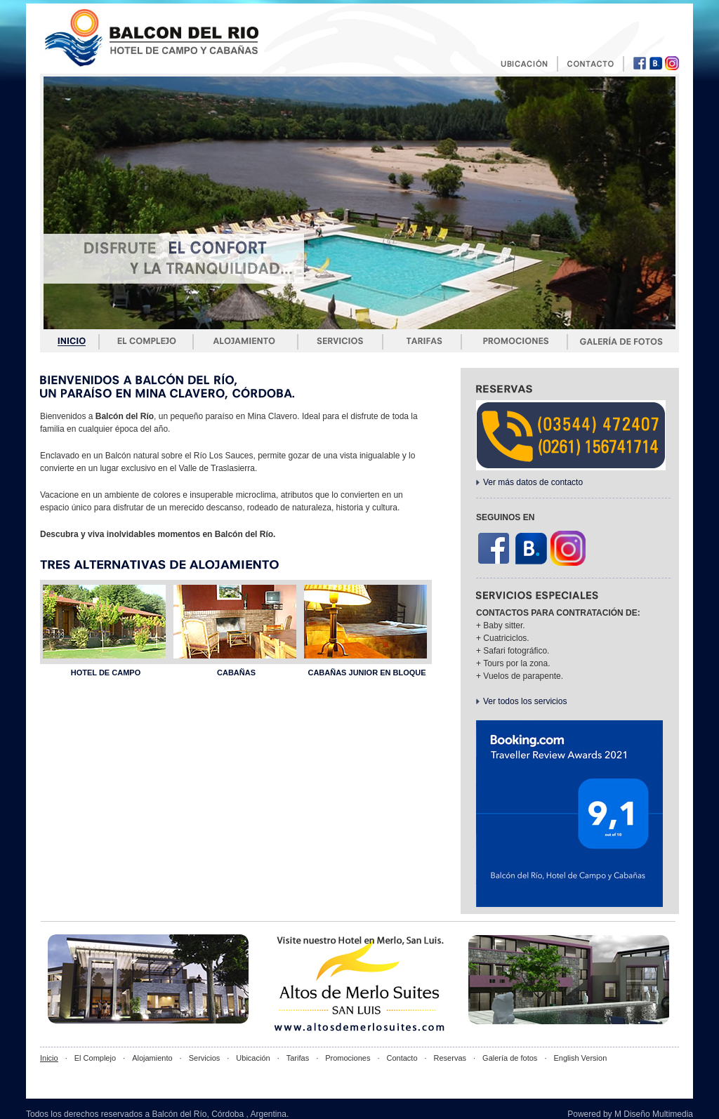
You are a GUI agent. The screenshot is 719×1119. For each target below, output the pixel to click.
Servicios (340, 341)
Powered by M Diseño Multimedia (630, 1114)
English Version (580, 1058)
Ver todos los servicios (525, 701)
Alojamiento (245, 341)
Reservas (450, 1058)
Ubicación (253, 1058)
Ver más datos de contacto (533, 482)
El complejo (146, 341)
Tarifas (422, 341)
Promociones (514, 341)
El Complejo (95, 1058)
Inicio (72, 341)
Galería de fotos (623, 341)
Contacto (401, 1058)
